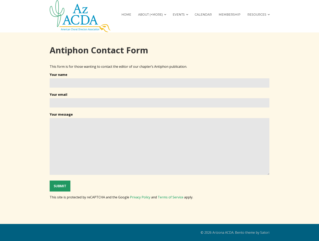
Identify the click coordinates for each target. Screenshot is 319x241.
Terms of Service (170, 197)
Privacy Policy (140, 197)
